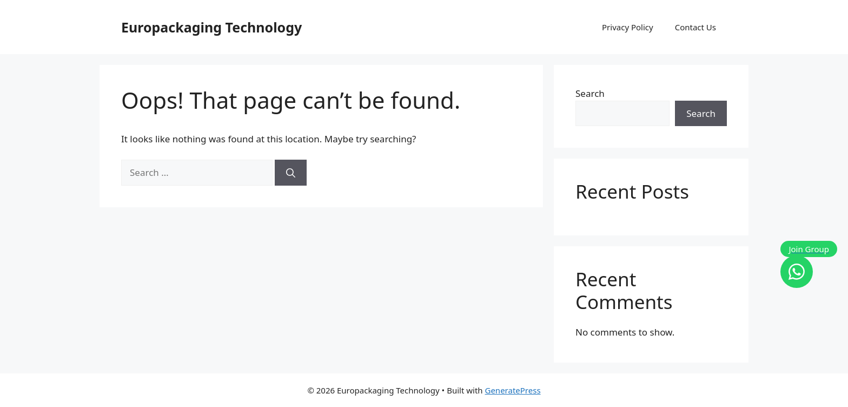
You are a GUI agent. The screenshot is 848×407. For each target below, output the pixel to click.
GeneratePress (512, 390)
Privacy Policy (627, 27)
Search (590, 93)
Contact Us (695, 27)
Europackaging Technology (211, 27)
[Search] (291, 173)
